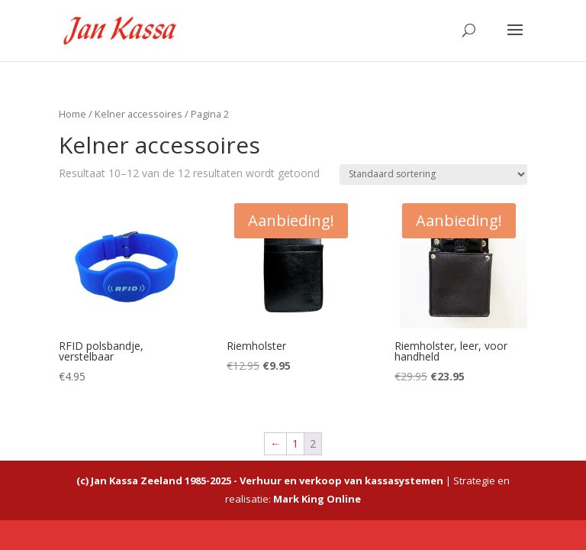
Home (72, 114)
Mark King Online (317, 499)
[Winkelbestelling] (433, 174)
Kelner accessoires (138, 114)
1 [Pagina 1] (295, 443)
